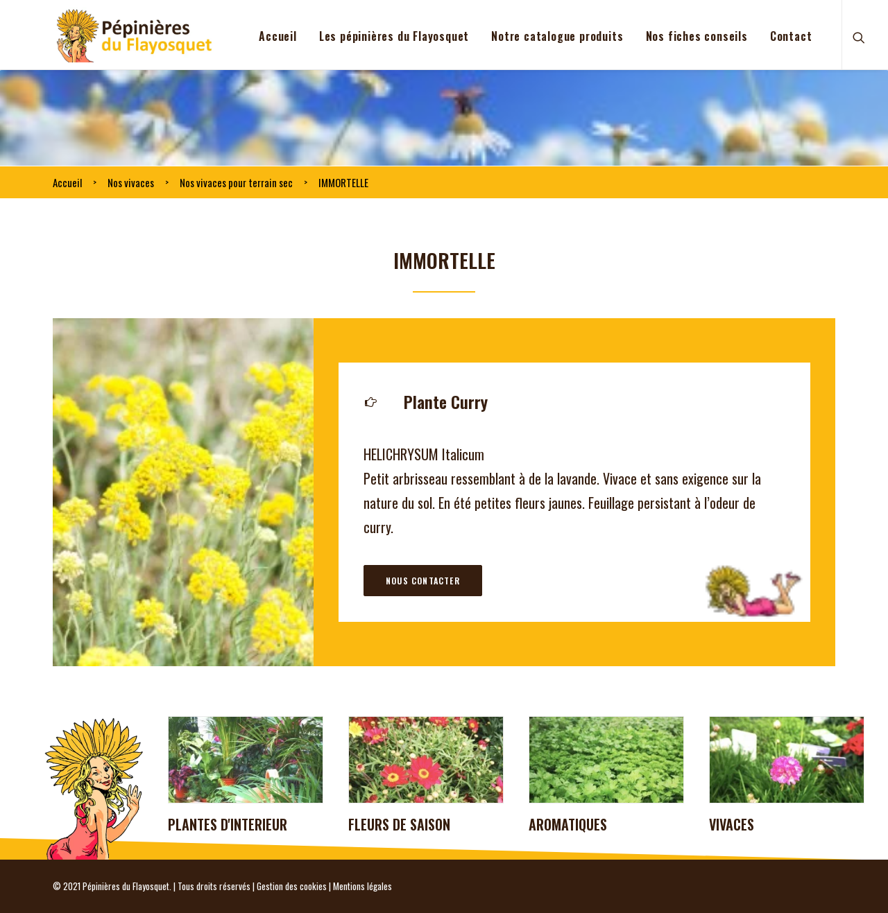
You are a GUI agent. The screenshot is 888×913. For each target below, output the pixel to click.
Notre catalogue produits (557, 36)
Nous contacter (423, 580)
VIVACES (731, 824)
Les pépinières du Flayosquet (394, 36)
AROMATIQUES (568, 824)
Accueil (278, 36)
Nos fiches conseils (697, 36)
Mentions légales (362, 886)
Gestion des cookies (292, 886)
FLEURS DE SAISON (399, 824)
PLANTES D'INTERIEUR (227, 824)
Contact (791, 36)
